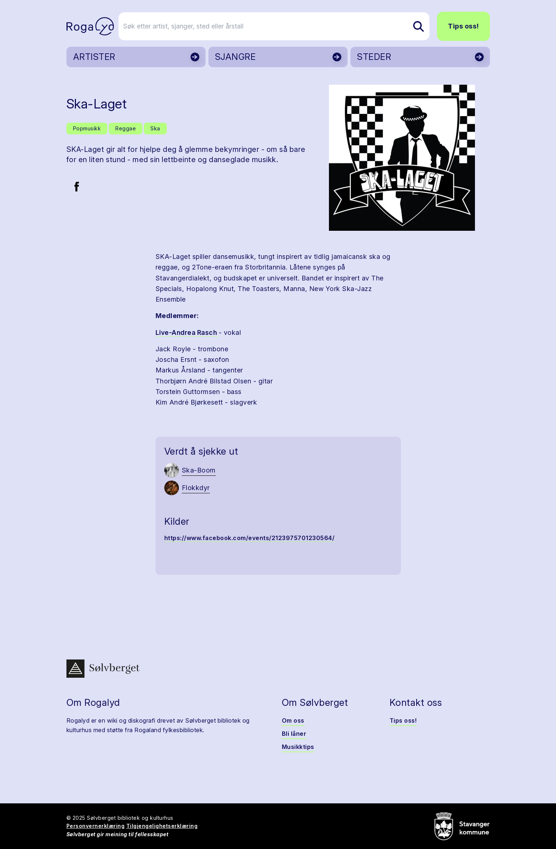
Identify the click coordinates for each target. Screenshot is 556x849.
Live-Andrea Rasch (187, 332)
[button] (402, 158)
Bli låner (294, 733)
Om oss (293, 720)
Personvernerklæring (95, 826)
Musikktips (298, 746)
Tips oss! (463, 26)
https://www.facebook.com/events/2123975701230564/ (249, 538)
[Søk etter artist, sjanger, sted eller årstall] (281, 26)
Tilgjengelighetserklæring (162, 826)
